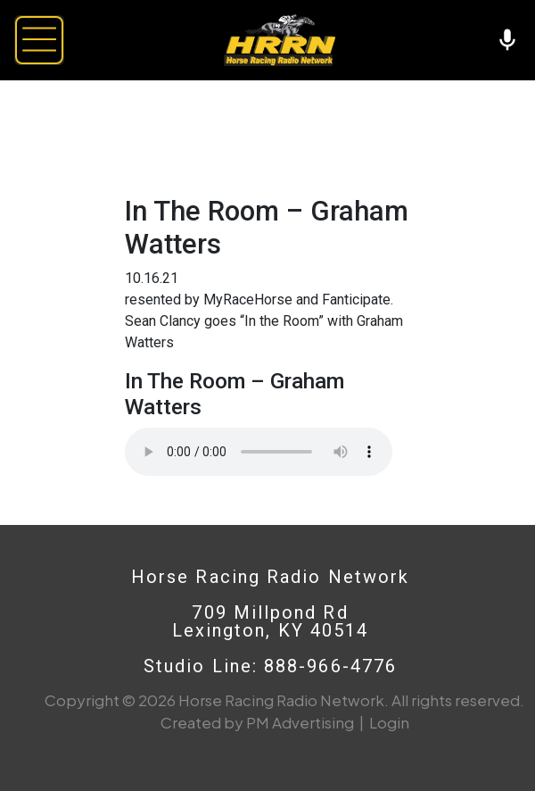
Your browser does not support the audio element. (258, 452)
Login (389, 722)
